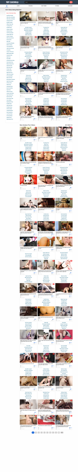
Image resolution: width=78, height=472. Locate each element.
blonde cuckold (29, 454)
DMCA (43, 466)
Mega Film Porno (9, 72)
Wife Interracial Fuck (63, 31)
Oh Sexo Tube (28, 75)
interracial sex (56, 456)
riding (68, 456)
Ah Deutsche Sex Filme (10, 60)
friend (32, 456)
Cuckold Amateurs (10, 110)
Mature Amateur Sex (10, 63)
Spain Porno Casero (10, 81)
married (31, 452)
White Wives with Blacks (11, 17)
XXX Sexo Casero (10, 91)
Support (32, 466)
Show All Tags (39, 460)
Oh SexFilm (28, 188)
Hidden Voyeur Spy (10, 24)
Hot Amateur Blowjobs (10, 43)
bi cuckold (61, 458)
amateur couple (50, 454)
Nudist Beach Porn (10, 119)
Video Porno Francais (10, 48)
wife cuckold (9, 452)
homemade (54, 452)
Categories (70, 5)
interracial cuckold (62, 452)
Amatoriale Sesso (10, 86)
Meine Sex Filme (9, 77)
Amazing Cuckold (10, 20)
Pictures (57, 5)
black (7, 454)
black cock (37, 456)
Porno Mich (9, 58)
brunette (44, 452)
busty (41, 454)
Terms (38, 466)
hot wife (49, 452)
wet (15, 454)
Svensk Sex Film (9, 55)
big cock (19, 454)
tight (60, 454)
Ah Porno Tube (9, 82)
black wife (11, 458)
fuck (70, 454)
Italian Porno (9, 84)
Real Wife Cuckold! (10, 15)
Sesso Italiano (9, 100)
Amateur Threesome (10, 51)
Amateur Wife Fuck (10, 34)
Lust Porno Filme (64, 100)
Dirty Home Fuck (9, 67)
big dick (35, 452)
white (53, 458)
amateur (23, 458)
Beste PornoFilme (10, 88)
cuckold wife (65, 454)
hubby (23, 456)
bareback (49, 458)
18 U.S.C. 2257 (49, 466)
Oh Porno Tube (9, 70)
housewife (36, 454)
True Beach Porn (9, 25)
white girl (17, 458)
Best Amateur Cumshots (11, 79)
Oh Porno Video (9, 108)
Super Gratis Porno (28, 98)
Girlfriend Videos (46, 33)
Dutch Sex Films (9, 96)
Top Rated (30, 5)
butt (45, 458)
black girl (13, 456)
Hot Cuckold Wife (28, 81)
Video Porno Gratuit (10, 74)
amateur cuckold (23, 452)
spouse (56, 454)
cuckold (28, 456)
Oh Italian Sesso (9, 107)
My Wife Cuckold (9, 22)
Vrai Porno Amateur (10, 32)
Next (62, 447)
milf (44, 454)
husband (18, 456)
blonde (40, 458)
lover (23, 454)
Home (27, 466)
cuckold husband (44, 456)
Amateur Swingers (10, 36)
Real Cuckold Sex (10, 112)
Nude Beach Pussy (10, 101)
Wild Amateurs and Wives (28, 28)
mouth (50, 456)
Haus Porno (9, 89)
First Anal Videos (9, 115)
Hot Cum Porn (9, 39)
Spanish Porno (9, 117)
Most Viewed (43, 5)
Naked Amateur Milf (10, 53)
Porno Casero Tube (10, 98)
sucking (66, 458)
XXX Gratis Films (9, 105)
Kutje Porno (46, 56)
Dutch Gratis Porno (10, 62)
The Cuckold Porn (10, 46)
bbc (9, 456)
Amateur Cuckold (10, 29)
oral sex (27, 458)
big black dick (62, 456)
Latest (18, 5)
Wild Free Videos (9, 44)
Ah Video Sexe (9, 103)
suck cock (69, 452)
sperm (40, 452)
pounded (35, 458)
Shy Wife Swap (9, 27)
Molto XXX (8, 41)
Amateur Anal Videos (10, 93)
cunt (32, 458)
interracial (16, 452)
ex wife (12, 454)
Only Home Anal (9, 65)
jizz (57, 458)
